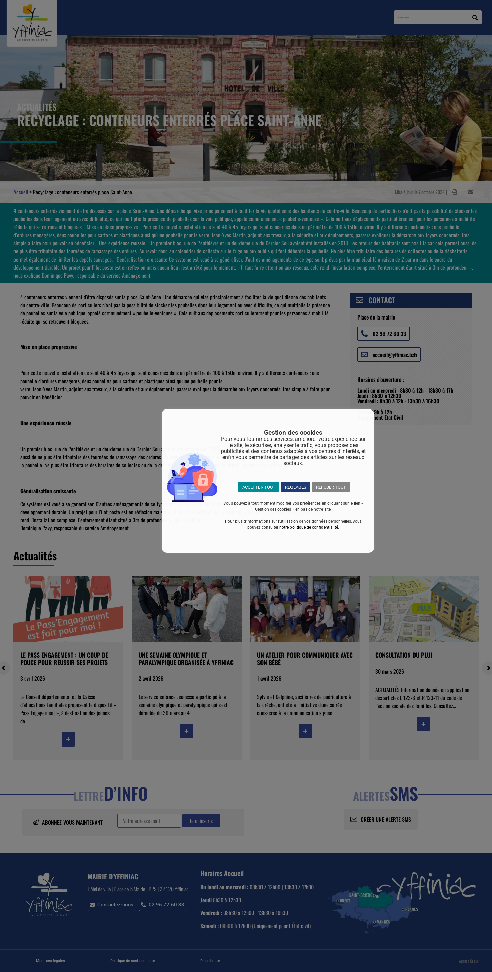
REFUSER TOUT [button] (331, 487)
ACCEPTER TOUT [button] (258, 487)
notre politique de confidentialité (308, 527)
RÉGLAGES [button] (295, 487)
